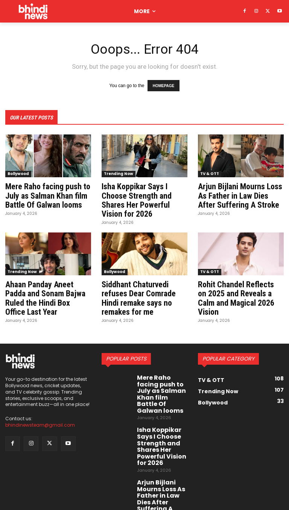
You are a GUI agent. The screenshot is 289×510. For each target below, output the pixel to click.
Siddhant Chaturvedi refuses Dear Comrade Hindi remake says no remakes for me (136, 292)
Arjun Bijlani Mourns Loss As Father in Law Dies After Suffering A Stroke (240, 193)
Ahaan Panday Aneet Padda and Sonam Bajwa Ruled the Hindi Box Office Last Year (48, 287)
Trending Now (118, 172)
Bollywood (18, 172)
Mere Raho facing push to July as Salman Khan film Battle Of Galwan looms (45, 193)
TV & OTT (209, 172)
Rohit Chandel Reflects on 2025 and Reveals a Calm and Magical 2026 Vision (238, 287)
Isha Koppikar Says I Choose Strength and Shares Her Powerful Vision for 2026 (144, 197)
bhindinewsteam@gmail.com (40, 416)
